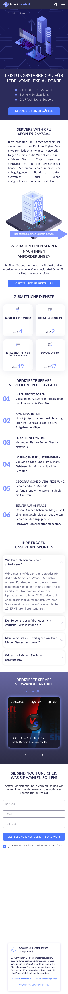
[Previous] (28, 755)
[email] (34, 814)
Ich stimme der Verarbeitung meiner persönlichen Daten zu (33, 846)
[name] (34, 803)
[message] (34, 824)
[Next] (39, 755)
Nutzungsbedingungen (46, 979)
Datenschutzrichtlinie (21, 979)
